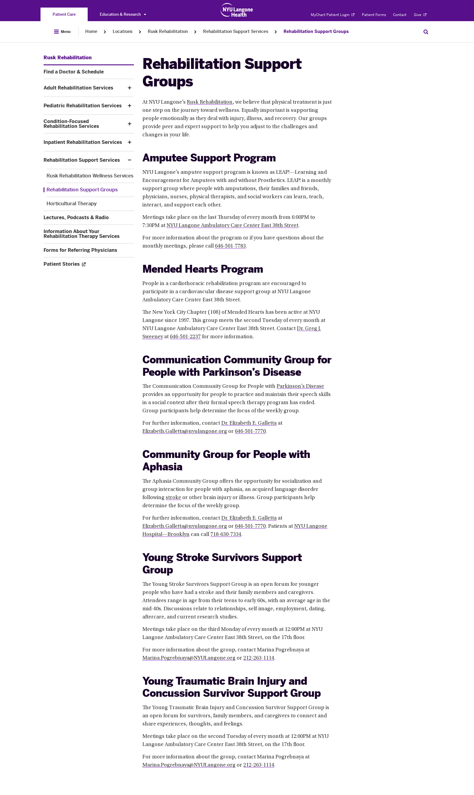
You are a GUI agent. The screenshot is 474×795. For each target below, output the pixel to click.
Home (91, 31)
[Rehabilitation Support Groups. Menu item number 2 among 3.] (89, 189)
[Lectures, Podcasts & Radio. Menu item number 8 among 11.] (89, 217)
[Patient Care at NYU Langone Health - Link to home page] (237, 10)
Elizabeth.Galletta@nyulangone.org (184, 431)
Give (420, 15)
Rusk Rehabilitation (168, 31)
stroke (173, 498)
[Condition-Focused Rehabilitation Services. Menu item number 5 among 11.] (84, 124)
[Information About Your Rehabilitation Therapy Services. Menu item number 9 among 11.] (89, 234)
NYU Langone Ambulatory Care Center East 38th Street (232, 226)
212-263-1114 (258, 658)
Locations (122, 31)
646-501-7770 (250, 431)
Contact (400, 15)
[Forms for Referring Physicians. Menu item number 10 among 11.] (89, 250)
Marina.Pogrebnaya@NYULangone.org (188, 658)
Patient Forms (374, 15)
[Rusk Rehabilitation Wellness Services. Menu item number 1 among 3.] (90, 176)
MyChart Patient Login (333, 15)
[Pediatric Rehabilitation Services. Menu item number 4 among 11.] (84, 105)
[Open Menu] (62, 32)
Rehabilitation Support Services (235, 31)
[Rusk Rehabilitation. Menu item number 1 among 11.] (68, 57)
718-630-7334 (225, 534)
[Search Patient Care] (426, 32)
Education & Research (123, 14)
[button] (129, 87)
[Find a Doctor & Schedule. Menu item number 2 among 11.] (89, 72)
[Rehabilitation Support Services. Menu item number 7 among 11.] (84, 160)
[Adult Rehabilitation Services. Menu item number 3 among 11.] (84, 88)
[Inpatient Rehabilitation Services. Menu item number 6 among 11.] (84, 142)
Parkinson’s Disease (300, 386)
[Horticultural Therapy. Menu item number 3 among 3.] (90, 203)
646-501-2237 (185, 337)
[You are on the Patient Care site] (64, 14)
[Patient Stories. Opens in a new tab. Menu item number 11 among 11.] (89, 264)
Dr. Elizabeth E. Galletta (249, 423)
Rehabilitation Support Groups (316, 31)
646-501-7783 (230, 246)
